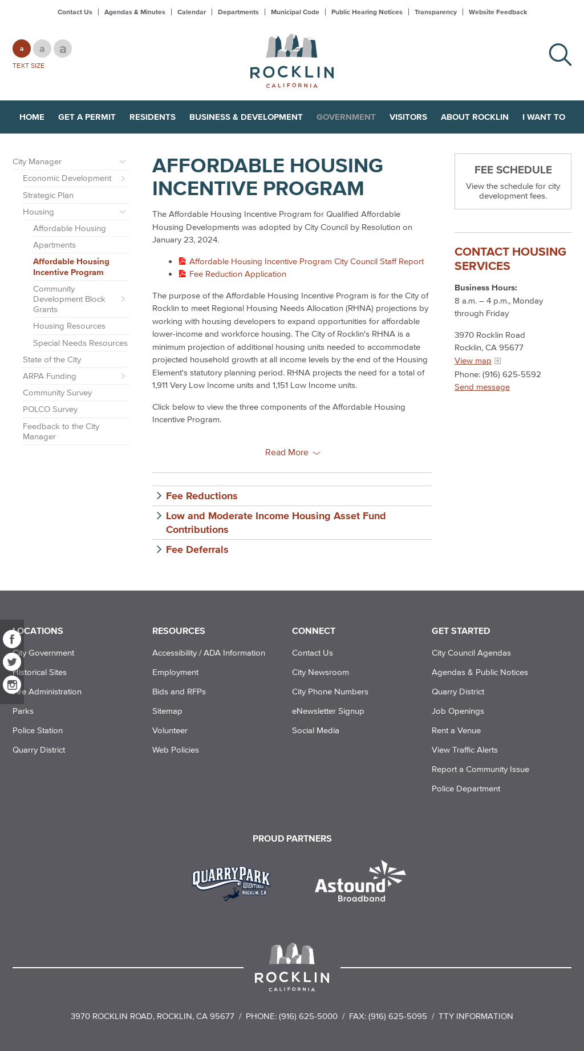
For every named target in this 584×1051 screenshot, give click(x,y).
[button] (292, 496)
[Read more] (235, 882)
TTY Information (476, 1016)
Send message (482, 386)
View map (473, 360)
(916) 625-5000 (308, 1016)
